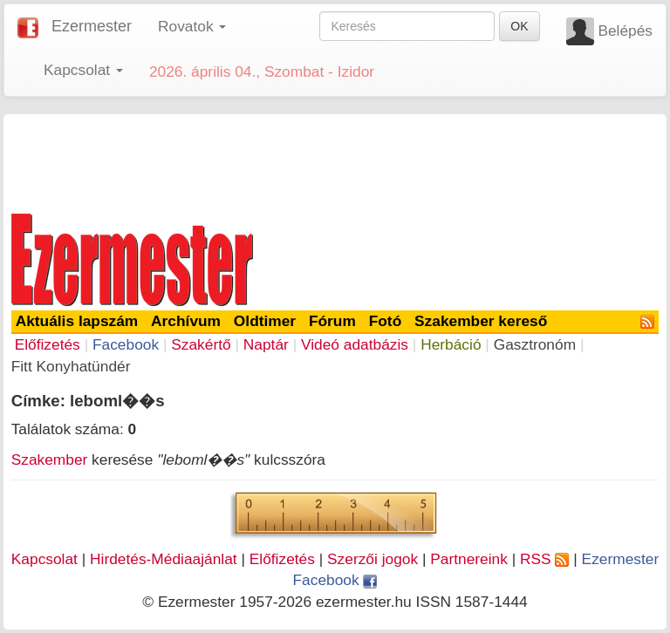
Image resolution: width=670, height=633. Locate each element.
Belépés (625, 30)
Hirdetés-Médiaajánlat (163, 559)
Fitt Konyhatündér (71, 366)
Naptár (266, 344)
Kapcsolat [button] (83, 69)
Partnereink (469, 559)
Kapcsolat (44, 559)
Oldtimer (265, 321)
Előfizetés (47, 344)
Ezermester (91, 26)
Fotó (385, 321)
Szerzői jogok (372, 559)
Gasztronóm (535, 344)
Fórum (332, 321)
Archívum (186, 321)
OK (519, 26)
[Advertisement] (335, 160)
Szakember (49, 459)
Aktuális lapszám (77, 321)
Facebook (125, 344)
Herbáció (450, 344)
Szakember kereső (480, 321)
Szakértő (200, 344)
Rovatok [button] (192, 26)
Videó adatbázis (354, 344)
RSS (544, 559)
